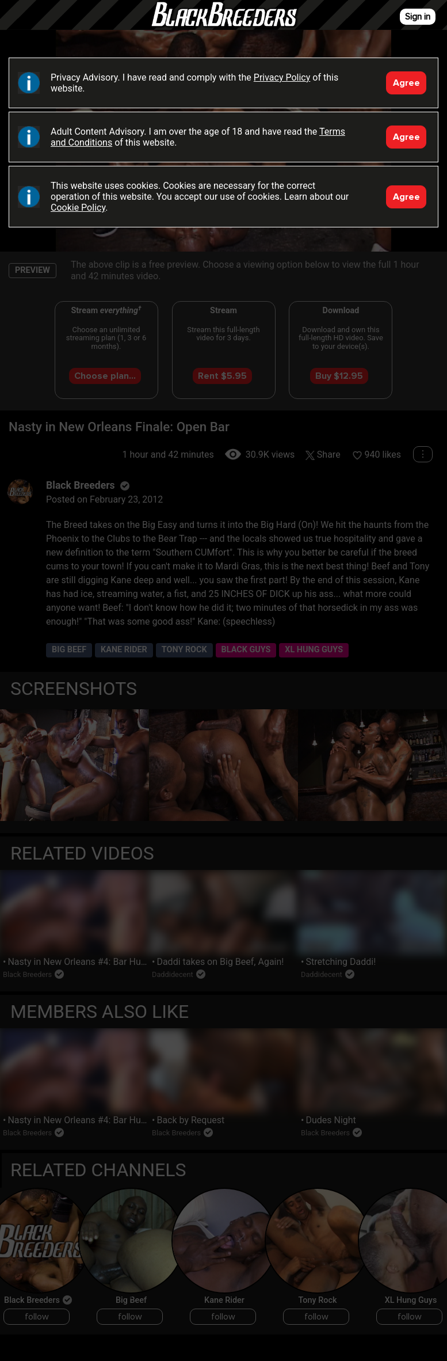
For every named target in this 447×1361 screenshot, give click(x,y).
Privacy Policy (282, 77)
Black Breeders (224, 26)
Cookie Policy (78, 207)
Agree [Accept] (406, 83)
